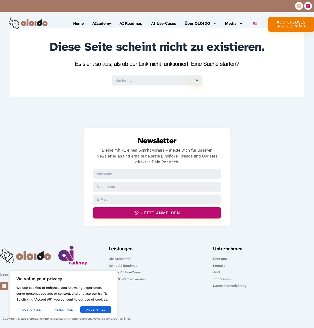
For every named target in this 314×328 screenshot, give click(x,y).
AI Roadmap (131, 23)
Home (78, 23)
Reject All (63, 310)
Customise (31, 310)
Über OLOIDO (201, 23)
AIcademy (101, 23)
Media (234, 23)
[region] (64, 294)
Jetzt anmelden (157, 213)
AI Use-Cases (163, 23)
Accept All (95, 310)
